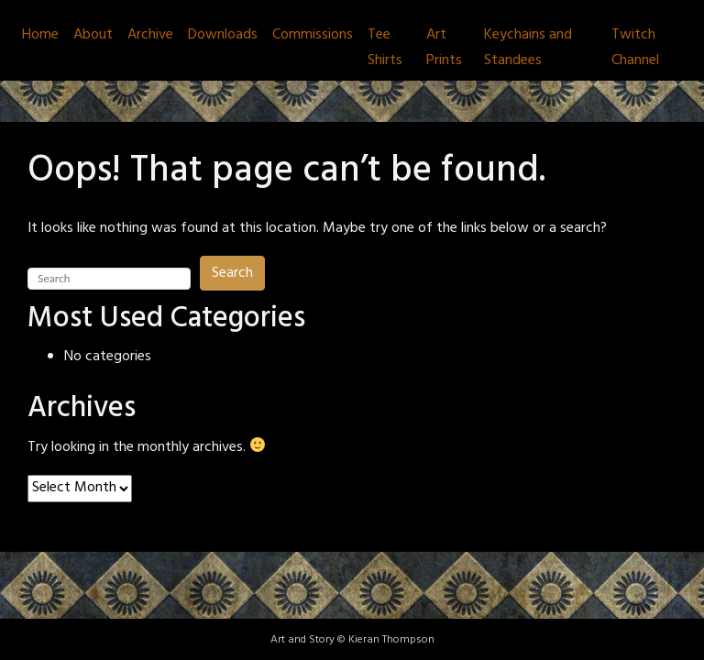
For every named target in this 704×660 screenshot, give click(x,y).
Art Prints (444, 47)
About (93, 35)
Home (40, 35)
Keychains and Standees (528, 47)
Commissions (312, 35)
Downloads (223, 35)
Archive (150, 35)
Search (232, 273)
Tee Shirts (385, 47)
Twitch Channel (635, 47)
